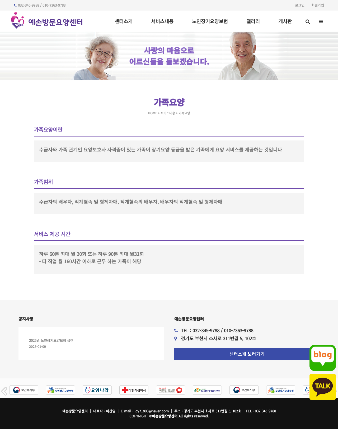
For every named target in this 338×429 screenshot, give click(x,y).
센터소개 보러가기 (247, 353)
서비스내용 (162, 21)
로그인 (299, 5)
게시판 (285, 21)
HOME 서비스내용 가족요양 (169, 113)
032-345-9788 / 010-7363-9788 (39, 5)
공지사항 (25, 318)
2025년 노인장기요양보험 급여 (51, 340)
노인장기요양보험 (210, 21)
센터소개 (124, 21)
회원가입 (317, 5)
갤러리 (253, 21)
